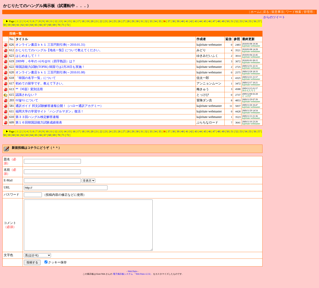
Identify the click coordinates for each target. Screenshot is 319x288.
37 (168, 21)
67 (45, 24)
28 (128, 21)
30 (137, 21)
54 (245, 21)
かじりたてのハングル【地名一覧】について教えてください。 (59, 50)
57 (259, 21)
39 (178, 21)
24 (110, 21)
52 (236, 21)
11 (51, 21)
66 (40, 24)
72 (67, 24)
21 (96, 21)
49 (223, 21)
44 (200, 21)
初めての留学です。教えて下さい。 (40, 83)
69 (54, 24)
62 (22, 24)
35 (159, 21)
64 (31, 24)
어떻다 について (27, 100)
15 (69, 21)
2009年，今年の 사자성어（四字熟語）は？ (45, 61)
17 (78, 21)
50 (227, 21)
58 (4, 24)
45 (205, 21)
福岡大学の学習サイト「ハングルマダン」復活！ (50, 111)
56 (254, 21)
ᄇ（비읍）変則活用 (29, 89)
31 (141, 21)
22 (101, 21)
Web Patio (132, 281)
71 (63, 24)
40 (182, 21)
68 (49, 24)
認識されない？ (26, 94)
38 (173, 21)
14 (65, 21)
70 (58, 24)
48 (218, 21)
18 (83, 21)
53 (241, 21)
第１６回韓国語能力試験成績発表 (39, 122)
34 (155, 21)
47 (214, 21)
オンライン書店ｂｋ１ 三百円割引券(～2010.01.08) (50, 72)
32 (146, 21)
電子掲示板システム (123, 284)
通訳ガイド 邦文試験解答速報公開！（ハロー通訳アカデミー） (59, 106)
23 (105, 21)
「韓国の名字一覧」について (36, 78)
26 (119, 21)
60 (13, 24)
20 (92, 21)
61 (18, 24)
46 (209, 21)
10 (47, 21)
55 (250, 21)
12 (55, 21)
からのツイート (274, 17)
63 (27, 24)
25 (114, 21)
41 (187, 21)
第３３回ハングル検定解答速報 (37, 117)
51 (232, 21)
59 (9, 24)
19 (87, 21)
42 (191, 21)
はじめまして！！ (28, 55)
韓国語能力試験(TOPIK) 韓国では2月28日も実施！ (50, 67)
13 (60, 21)
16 (74, 21)
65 (36, 24)
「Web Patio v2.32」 (142, 284)
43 (196, 21)
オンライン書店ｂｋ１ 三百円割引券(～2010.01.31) (50, 44)
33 (151, 21)
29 (132, 21)
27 (123, 21)
